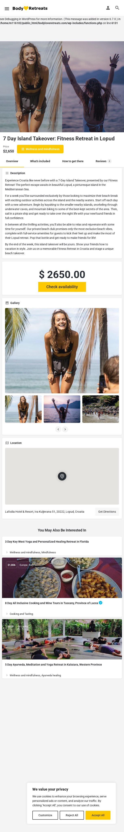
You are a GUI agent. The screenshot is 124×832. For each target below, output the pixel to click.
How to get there (73, 161)
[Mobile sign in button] (108, 8)
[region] (71, 803)
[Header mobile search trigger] (117, 8)
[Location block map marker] (62, 476)
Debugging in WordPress (20, 19)
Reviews (103, 161)
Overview (12, 161)
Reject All (72, 815)
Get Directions (107, 511)
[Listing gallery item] (23, 409)
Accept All (98, 815)
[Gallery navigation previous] (58, 429)
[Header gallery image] (31, 86)
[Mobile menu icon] (7, 8)
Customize (45, 815)
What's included (40, 161)
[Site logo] (30, 8)
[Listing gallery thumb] (62, 350)
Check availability (62, 286)
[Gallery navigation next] (65, 429)
